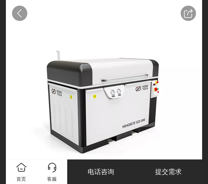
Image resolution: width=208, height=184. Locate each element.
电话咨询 (101, 172)
